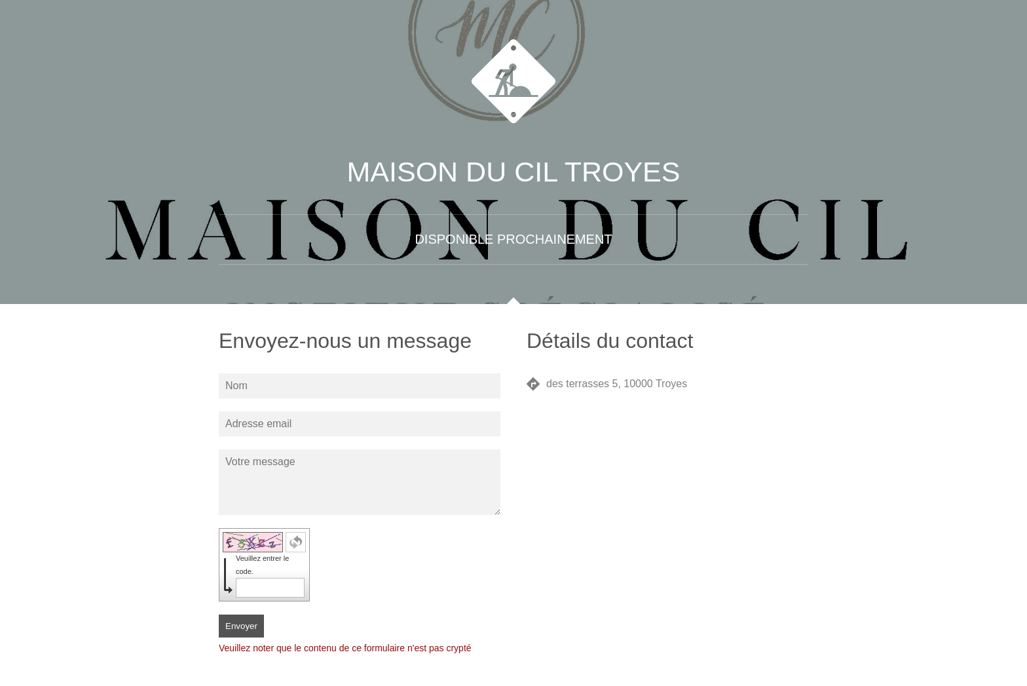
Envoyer (241, 626)
